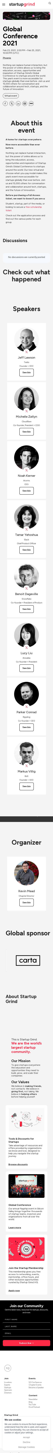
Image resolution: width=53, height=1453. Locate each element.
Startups (7, 1387)
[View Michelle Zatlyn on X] (26, 411)
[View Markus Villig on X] (26, 766)
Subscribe (25, 1343)
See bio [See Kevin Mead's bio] (26, 902)
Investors (8, 1382)
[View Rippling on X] (26, 707)
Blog (30, 1402)
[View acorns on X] (26, 470)
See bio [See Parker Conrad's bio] (26, 727)
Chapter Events (35, 1385)
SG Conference (35, 1382)
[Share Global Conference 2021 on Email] (24, 103)
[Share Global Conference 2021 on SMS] (31, 103)
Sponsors (8, 1390)
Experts (7, 1385)
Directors (7, 1393)
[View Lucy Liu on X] (26, 648)
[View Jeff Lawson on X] (26, 352)
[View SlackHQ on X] (26, 529)
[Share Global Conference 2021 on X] (11, 103)
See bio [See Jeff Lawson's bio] (26, 372)
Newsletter (33, 1399)
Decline (26, 1442)
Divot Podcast (34, 1407)
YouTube (32, 1404)
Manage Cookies (26, 1447)
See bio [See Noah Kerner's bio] (26, 490)
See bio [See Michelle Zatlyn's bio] (26, 431)
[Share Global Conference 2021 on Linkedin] (18, 103)
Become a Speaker (36, 1387)
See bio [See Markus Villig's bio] (26, 786)
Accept (26, 1437)
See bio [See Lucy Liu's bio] (26, 668)
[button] (50, 3)
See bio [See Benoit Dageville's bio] (26, 609)
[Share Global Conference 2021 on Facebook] (5, 103)
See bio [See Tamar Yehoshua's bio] (26, 549)
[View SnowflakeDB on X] (26, 588)
